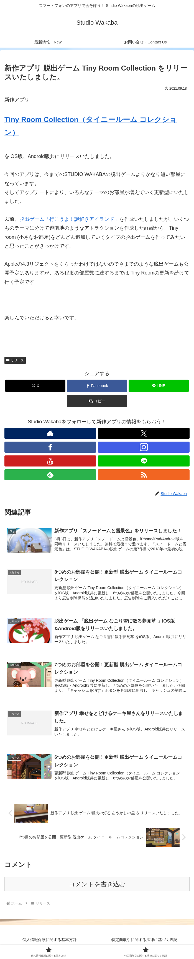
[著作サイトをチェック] (50, 433)
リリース (15, 360)
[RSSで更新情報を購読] (144, 474)
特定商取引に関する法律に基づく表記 (144, 941)
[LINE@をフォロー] (144, 460)
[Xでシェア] (35, 386)
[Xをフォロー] (144, 433)
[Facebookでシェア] (97, 386)
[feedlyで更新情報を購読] (50, 474)
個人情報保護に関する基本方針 (49, 941)
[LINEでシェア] (159, 386)
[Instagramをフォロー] (144, 447)
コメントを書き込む (97, 885)
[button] (97, 401)
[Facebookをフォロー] (50, 447)
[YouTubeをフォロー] (50, 460)
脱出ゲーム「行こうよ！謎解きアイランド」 (69, 219)
